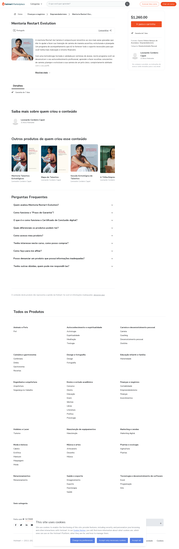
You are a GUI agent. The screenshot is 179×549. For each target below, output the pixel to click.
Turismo (17, 434)
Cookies (160, 541)
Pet (15, 332)
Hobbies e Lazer (21, 430)
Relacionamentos (21, 476)
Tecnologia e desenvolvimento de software (141, 476)
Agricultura (125, 449)
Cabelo (16, 449)
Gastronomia (18, 367)
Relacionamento (20, 480)
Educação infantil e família (132, 355)
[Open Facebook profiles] (15, 526)
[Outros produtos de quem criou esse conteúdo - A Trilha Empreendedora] (114, 164)
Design (70, 359)
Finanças (124, 394)
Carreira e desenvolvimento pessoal (137, 328)
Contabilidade (126, 386)
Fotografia (71, 363)
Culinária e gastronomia (24, 355)
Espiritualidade (73, 336)
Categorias (36, 4)
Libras (69, 406)
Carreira (123, 332)
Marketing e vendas (129, 430)
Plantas (123, 453)
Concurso (71, 386)
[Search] (127, 4)
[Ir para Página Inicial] (14, 4)
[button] (60, 205)
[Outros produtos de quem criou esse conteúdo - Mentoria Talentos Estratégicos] (25, 163)
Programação (126, 484)
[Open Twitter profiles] (21, 526)
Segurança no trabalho (23, 390)
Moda (15, 465)
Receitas (17, 371)
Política (70, 414)
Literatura (71, 410)
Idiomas (70, 402)
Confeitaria (18, 359)
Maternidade (125, 359)
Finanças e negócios (129, 382)
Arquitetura (18, 386)
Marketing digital (127, 434)
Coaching (124, 336)
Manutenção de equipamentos (81, 430)
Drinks (16, 363)
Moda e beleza (20, 445)
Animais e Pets (20, 328)
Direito (70, 390)
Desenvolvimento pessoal (131, 340)
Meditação (71, 340)
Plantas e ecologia (129, 445)
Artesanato (72, 449)
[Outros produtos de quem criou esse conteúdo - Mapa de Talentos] (54, 164)
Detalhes (18, 85)
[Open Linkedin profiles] (26, 526)
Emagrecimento (73, 480)
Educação (71, 394)
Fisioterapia (72, 488)
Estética (17, 453)
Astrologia (71, 332)
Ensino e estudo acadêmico (80, 382)
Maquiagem (18, 461)
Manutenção (72, 434)
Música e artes (74, 445)
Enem (69, 398)
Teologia (71, 344)
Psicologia (71, 418)
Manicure (17, 457)
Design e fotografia (76, 355)
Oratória (123, 344)
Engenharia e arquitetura (25, 382)
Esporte (70, 484)
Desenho (71, 453)
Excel (122, 480)
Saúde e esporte (75, 476)
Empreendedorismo (128, 390)
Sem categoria (20, 504)
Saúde (69, 492)
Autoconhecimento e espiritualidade (84, 328)
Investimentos (126, 398)
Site (122, 488)
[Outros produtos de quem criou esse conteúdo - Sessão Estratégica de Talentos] (84, 163)
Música (70, 457)
